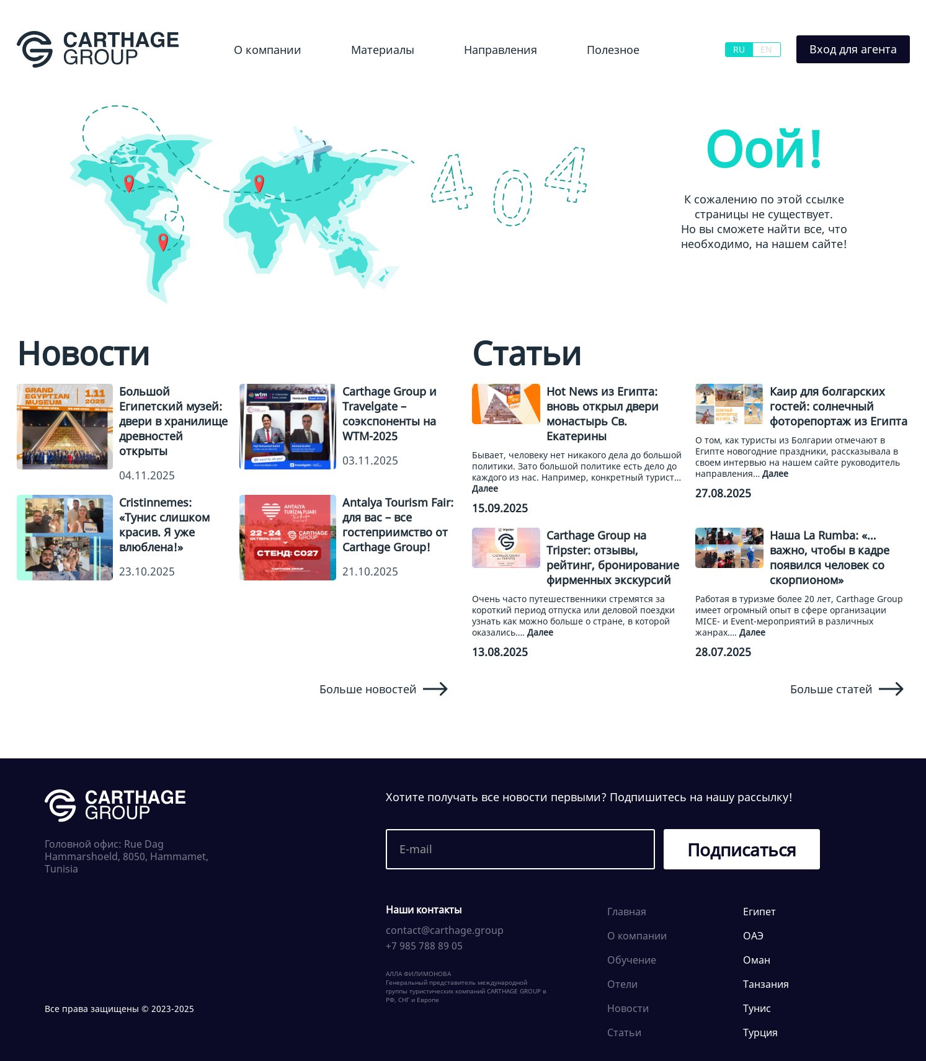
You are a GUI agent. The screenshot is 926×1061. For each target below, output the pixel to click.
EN (766, 49)
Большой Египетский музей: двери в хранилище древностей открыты (173, 421)
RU (739, 49)
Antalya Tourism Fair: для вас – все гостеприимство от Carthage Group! (397, 524)
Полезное (613, 49)
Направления (500, 49)
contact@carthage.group (445, 930)
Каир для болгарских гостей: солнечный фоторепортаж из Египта (838, 406)
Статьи (624, 1032)
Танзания (766, 984)
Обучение (631, 960)
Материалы (382, 49)
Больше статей (847, 688)
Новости (628, 1008)
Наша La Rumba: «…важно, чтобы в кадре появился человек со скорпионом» (829, 557)
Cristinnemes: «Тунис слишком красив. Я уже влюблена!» (164, 524)
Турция (760, 1032)
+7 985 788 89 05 (424, 945)
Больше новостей (383, 688)
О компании (267, 49)
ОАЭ (753, 936)
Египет (759, 911)
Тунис (757, 1008)
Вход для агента (853, 49)
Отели (622, 984)
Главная (626, 911)
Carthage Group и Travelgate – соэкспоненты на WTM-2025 (389, 413)
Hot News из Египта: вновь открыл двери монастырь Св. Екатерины (602, 413)
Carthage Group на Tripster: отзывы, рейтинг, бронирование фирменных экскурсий (612, 557)
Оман (756, 960)
